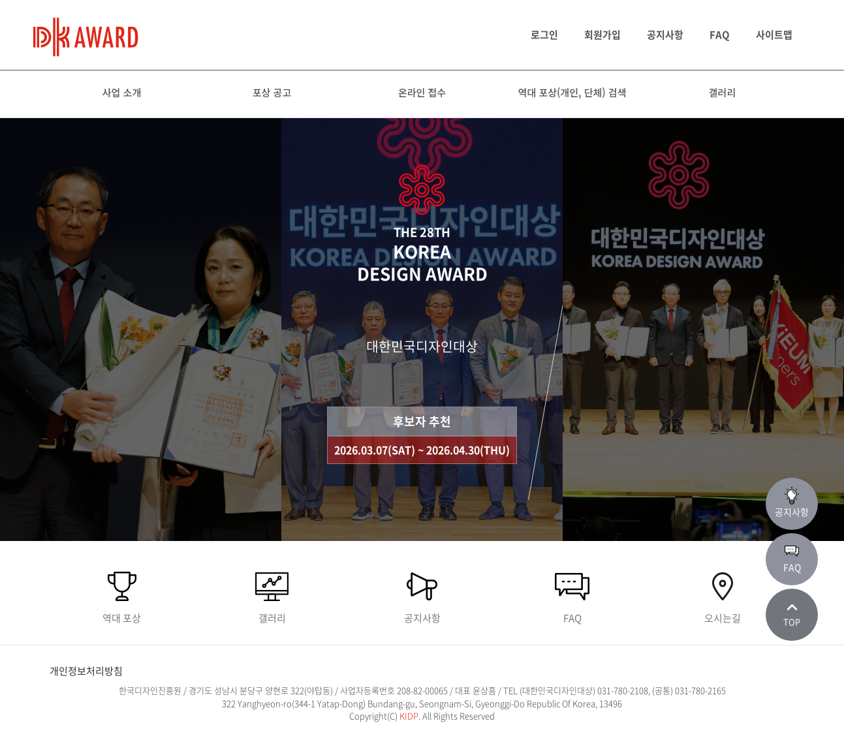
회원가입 (602, 34)
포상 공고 (272, 92)
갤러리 (722, 92)
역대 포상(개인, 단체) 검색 (572, 92)
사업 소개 (121, 92)
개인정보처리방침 (86, 671)
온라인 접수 (422, 92)
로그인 (544, 34)
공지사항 (665, 34)
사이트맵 (774, 34)
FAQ (720, 34)
